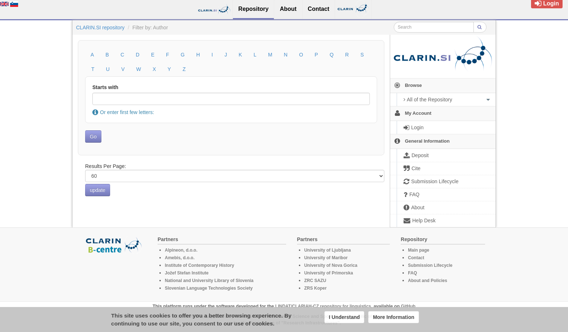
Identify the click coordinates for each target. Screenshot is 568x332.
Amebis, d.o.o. (180, 257)
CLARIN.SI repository (100, 27)
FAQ (412, 273)
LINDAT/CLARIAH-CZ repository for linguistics (323, 306)
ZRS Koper (315, 288)
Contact (416, 257)
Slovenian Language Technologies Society (209, 288)
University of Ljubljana (327, 250)
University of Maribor (326, 257)
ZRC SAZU (315, 280)
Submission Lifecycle (430, 265)
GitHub (408, 306)
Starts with (105, 87)
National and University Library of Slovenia (209, 280)
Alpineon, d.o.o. (181, 250)
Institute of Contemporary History (199, 265)
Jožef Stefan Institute (187, 273)
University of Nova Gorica (331, 265)
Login (547, 3)
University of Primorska (328, 273)
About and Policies (427, 280)
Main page (418, 250)
